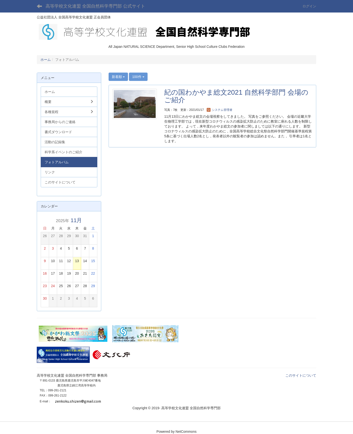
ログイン (309, 6)
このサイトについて (300, 375)
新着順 (118, 77)
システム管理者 (219, 110)
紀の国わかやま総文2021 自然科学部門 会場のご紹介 (236, 96)
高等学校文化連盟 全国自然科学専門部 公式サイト (95, 6)
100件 (138, 77)
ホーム (45, 60)
